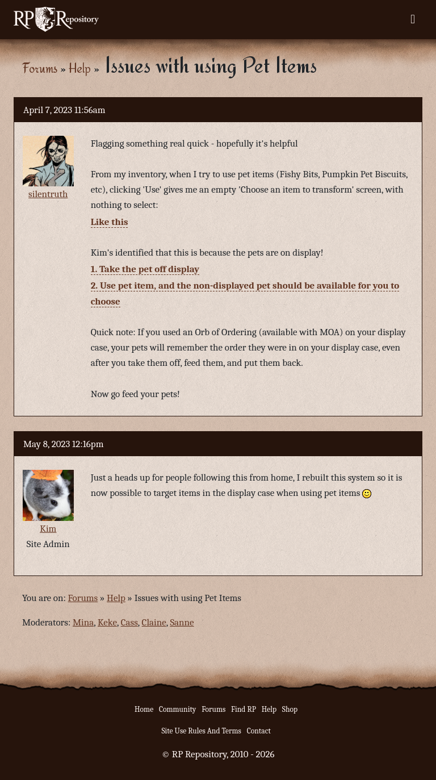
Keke (107, 622)
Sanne (182, 622)
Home (144, 709)
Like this (109, 221)
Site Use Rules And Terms (201, 731)
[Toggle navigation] (412, 19)
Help (80, 68)
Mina (83, 622)
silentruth (48, 194)
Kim (48, 528)
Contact (259, 731)
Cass (129, 622)
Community (177, 709)
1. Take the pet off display (145, 269)
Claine (154, 622)
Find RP (243, 709)
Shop (289, 709)
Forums (39, 68)
